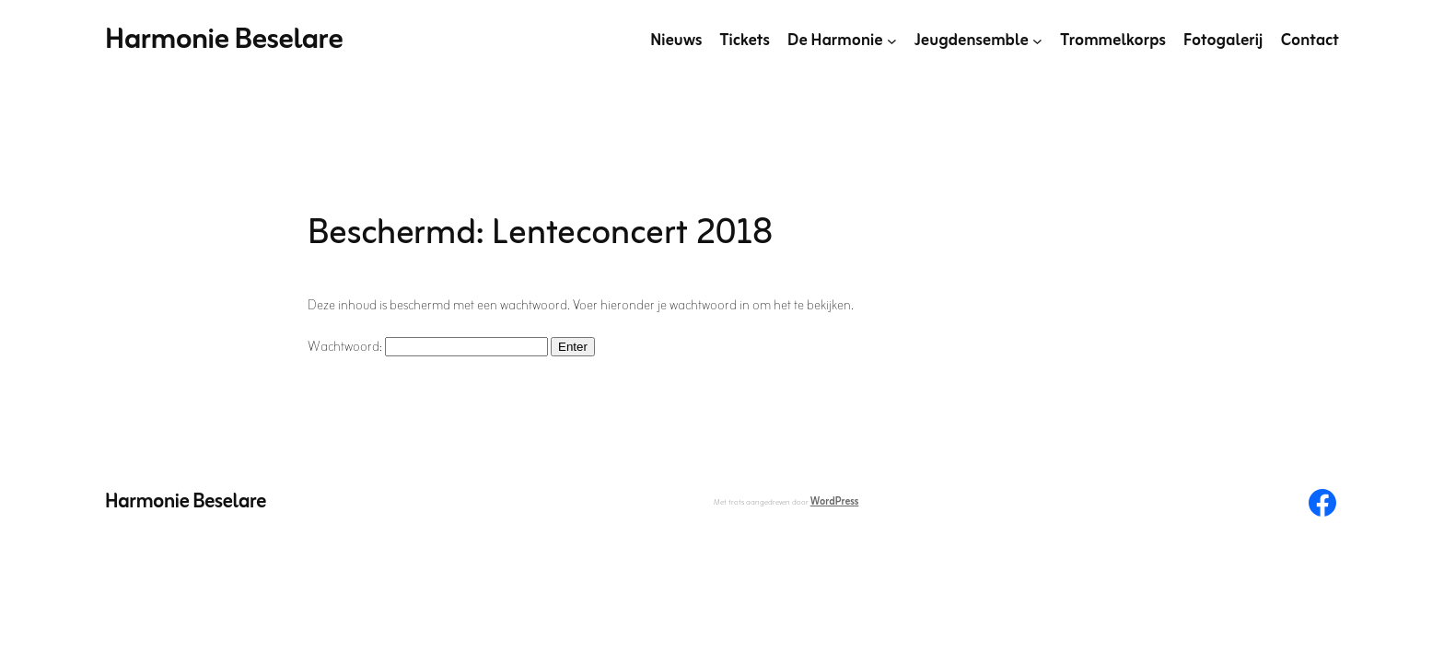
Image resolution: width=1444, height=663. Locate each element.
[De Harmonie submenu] (892, 41)
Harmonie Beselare (224, 40)
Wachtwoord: (428, 347)
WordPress (834, 502)
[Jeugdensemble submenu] (1037, 41)
